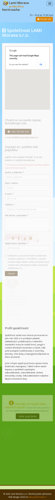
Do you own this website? (18, 65)
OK (41, 64)
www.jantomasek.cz (37, 497)
